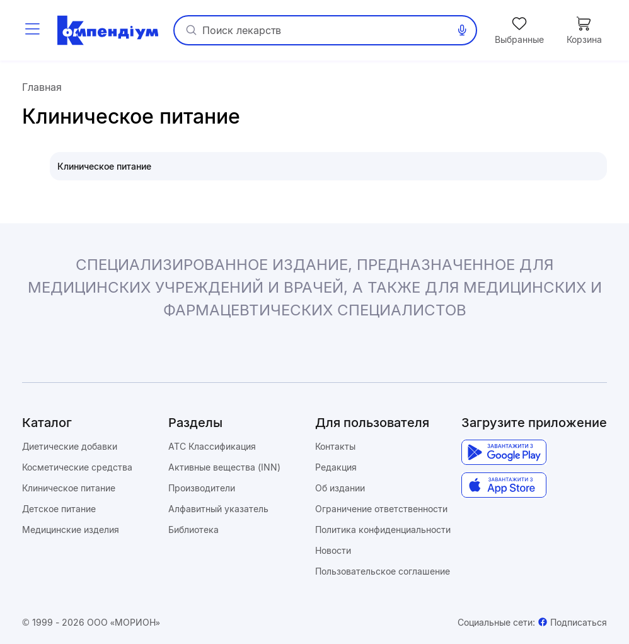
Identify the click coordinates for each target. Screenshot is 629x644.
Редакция (336, 467)
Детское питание (59, 508)
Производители (201, 488)
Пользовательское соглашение (382, 571)
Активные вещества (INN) (224, 467)
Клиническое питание (68, 488)
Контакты (335, 446)
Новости (333, 550)
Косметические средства (77, 467)
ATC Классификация (212, 446)
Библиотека (193, 529)
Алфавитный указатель (218, 508)
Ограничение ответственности (381, 508)
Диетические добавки (69, 446)
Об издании (340, 488)
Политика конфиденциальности (383, 529)
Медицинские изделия (70, 529)
